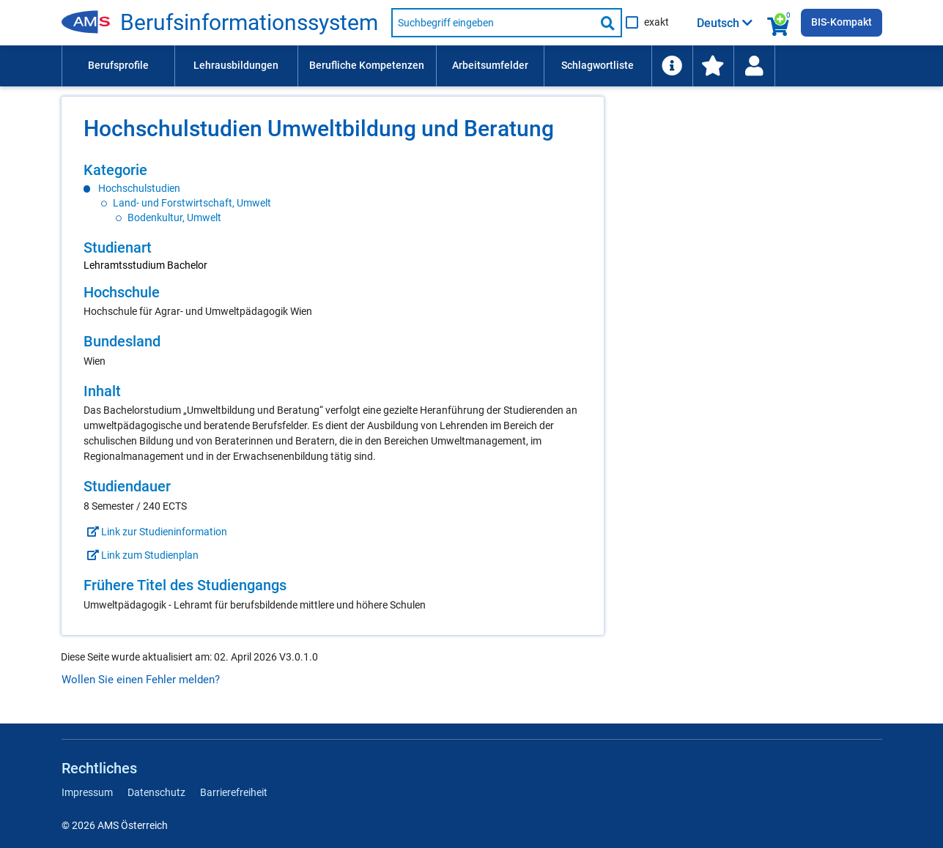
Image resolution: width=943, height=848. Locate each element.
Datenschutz (156, 792)
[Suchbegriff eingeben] (493, 22)
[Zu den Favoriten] (712, 65)
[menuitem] (118, 65)
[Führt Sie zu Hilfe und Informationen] (671, 65)
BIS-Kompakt (841, 22)
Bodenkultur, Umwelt (174, 217)
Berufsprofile (118, 65)
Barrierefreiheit (233, 792)
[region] (333, 193)
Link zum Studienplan (141, 555)
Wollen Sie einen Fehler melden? (141, 679)
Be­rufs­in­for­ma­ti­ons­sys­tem (249, 23)
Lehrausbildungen (235, 65)
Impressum (87, 792)
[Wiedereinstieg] (753, 65)
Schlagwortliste (597, 65)
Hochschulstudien (139, 188)
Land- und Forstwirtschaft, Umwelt (192, 203)
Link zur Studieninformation (155, 532)
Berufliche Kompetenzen (366, 65)
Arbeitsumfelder (490, 65)
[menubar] (472, 65)
